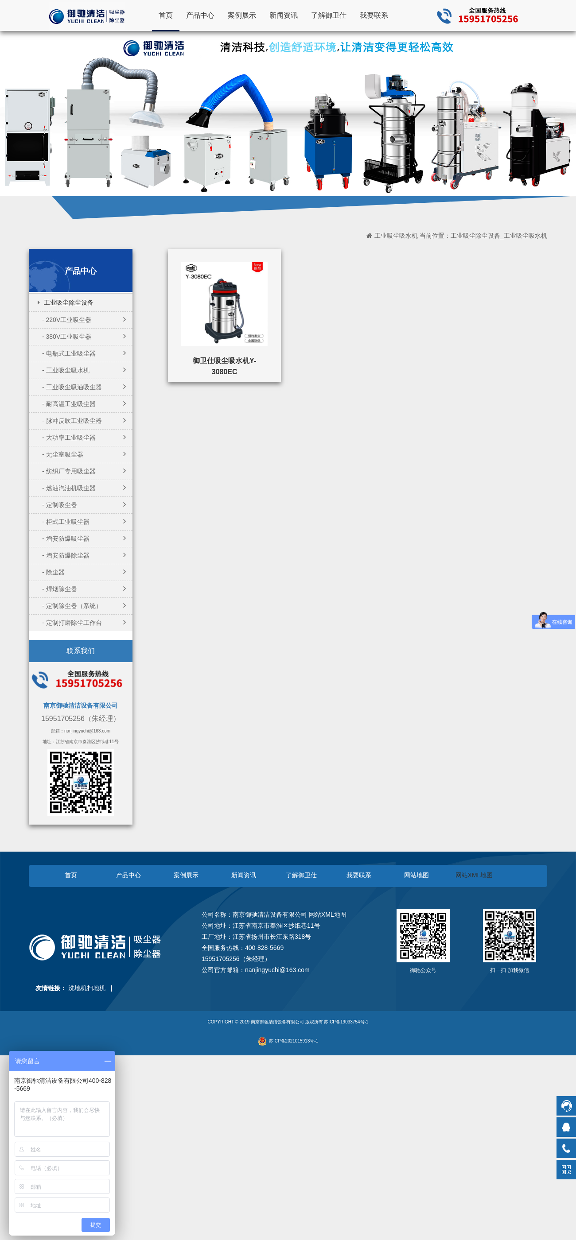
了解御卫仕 (328, 15)
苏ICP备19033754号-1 (346, 1021)
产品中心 (200, 15)
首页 (166, 15)
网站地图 (416, 875)
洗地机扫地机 (86, 988)
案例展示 (242, 15)
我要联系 (374, 15)
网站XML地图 (474, 875)
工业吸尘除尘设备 (68, 302)
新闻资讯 (283, 15)
